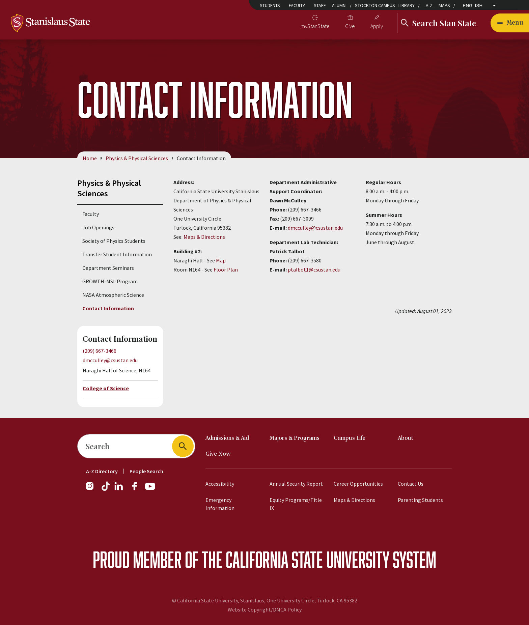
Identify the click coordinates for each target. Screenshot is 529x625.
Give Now (218, 454)
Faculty (297, 5)
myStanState (315, 26)
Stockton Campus (375, 5)
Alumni (339, 5)
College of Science (106, 388)
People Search (146, 471)
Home (90, 158)
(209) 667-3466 (99, 350)
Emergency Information (219, 503)
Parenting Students (420, 499)
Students (270, 5)
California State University (307, 559)
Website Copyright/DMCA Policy (265, 609)
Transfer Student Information (117, 254)
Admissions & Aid (227, 438)
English (473, 5)
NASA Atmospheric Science (113, 294)
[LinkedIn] (119, 489)
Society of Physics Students (113, 240)
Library (406, 5)
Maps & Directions (204, 236)
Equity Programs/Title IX (296, 503)
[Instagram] (92, 489)
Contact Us (410, 483)
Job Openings (98, 227)
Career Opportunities (358, 483)
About (405, 438)
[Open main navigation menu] (510, 22)
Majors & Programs (294, 438)
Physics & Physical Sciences (137, 158)
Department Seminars (108, 267)
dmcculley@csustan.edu (110, 360)
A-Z (429, 5)
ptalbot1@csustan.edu (314, 269)
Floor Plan (226, 269)
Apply (376, 26)
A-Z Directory (102, 471)
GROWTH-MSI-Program (110, 281)
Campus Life (349, 438)
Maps (444, 5)
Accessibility (219, 483)
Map (221, 260)
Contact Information (108, 308)
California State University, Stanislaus (220, 600)
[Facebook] (137, 489)
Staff (320, 5)
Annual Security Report (296, 483)
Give (350, 26)
